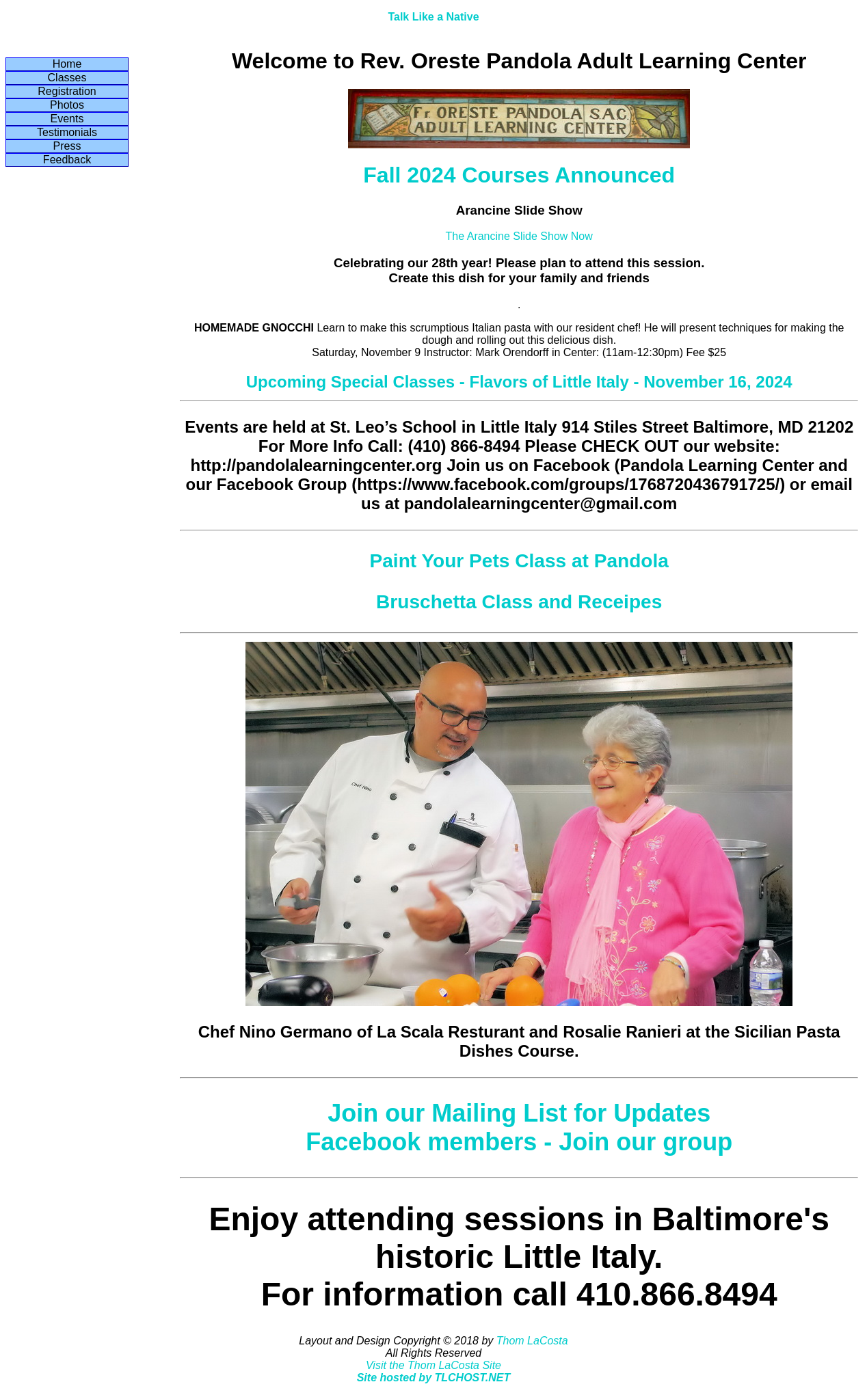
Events (67, 118)
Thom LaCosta (532, 1340)
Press (67, 146)
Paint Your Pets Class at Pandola (518, 560)
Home (67, 64)
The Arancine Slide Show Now (519, 236)
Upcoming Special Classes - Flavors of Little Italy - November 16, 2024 (519, 382)
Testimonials (67, 132)
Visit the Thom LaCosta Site (433, 1365)
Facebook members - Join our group (519, 1142)
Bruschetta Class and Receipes (519, 601)
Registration (67, 91)
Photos (67, 105)
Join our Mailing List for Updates (519, 1113)
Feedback (67, 159)
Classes (67, 77)
